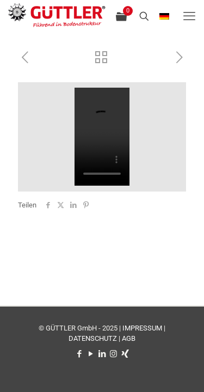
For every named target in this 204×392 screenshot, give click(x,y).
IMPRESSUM (142, 328)
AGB (128, 338)
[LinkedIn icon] (102, 354)
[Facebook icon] (79, 354)
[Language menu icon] (164, 16)
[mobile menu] (189, 16)
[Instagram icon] (113, 354)
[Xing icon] (125, 354)
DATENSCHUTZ (93, 338)
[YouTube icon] (90, 354)
